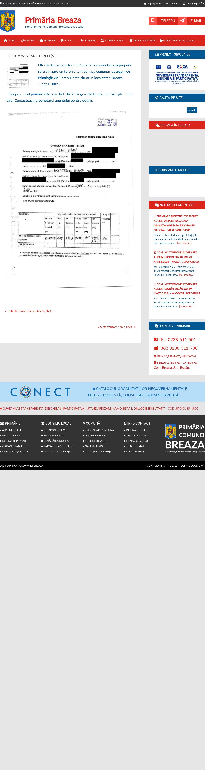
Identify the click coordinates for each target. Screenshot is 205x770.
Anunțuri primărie (194, 3)
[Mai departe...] (184, 243)
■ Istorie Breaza (94, 435)
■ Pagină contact (136, 430)
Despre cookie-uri (193, 465)
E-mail (196, 21)
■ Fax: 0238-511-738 (136, 440)
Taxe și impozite (142, 40)
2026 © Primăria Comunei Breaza (21, 465)
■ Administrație (11, 430)
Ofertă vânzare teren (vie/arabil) (28, 311)
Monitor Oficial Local (177, 40)
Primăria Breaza (53, 20)
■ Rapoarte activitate (56, 446)
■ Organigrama (11, 446)
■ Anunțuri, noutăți (97, 451)
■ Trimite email (134, 446)
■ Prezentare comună (98, 430)
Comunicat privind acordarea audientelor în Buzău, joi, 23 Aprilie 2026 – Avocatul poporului (176, 257)
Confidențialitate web (162, 465)
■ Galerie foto (93, 446)
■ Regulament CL (53, 435)
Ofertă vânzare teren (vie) (117, 327)
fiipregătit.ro (152, 3)
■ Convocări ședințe (56, 451)
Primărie (48, 40)
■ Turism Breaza (94, 440)
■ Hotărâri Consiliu (55, 440)
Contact (172, 3)
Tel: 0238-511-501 (175, 339)
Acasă (10, 40)
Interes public (113, 40)
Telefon (168, 21)
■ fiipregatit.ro (134, 451)
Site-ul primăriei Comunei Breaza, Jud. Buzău (54, 26)
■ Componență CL (53, 430)
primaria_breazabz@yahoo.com (175, 356)
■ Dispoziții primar (13, 440)
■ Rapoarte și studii (14, 451)
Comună (88, 40)
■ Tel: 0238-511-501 (136, 435)
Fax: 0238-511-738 (176, 348)
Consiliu (68, 40)
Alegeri (28, 40)
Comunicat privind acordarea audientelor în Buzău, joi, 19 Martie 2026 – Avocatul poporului (177, 289)
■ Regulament (10, 435)
